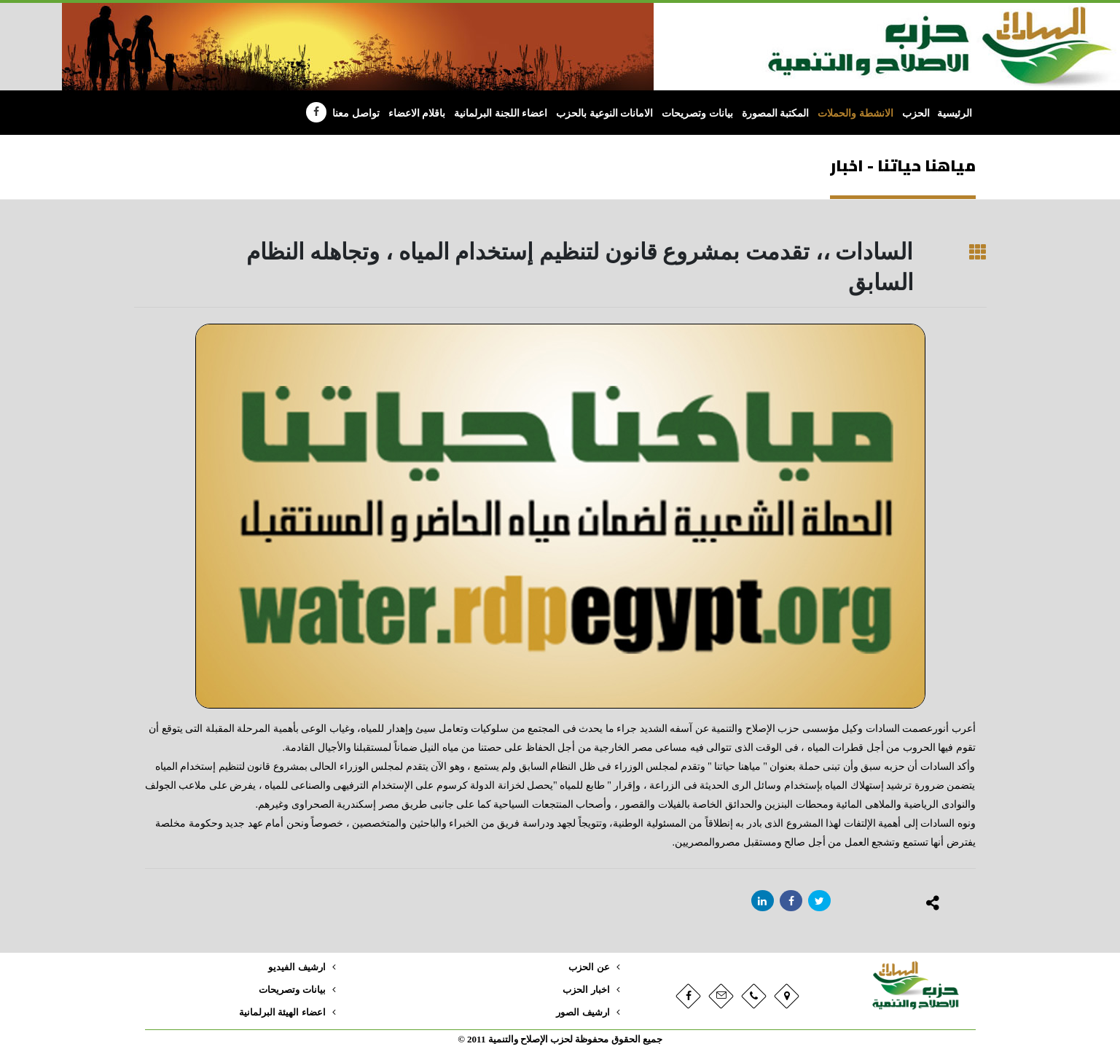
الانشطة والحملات (855, 113)
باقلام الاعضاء (417, 113)
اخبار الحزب (586, 990)
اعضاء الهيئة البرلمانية (282, 1012)
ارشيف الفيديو (296, 967)
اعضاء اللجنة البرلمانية (500, 113)
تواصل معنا (356, 113)
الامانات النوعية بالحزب (604, 113)
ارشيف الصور (582, 1012)
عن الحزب (588, 967)
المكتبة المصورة (776, 113)
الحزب (916, 113)
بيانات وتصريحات (697, 113)
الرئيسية (954, 113)
